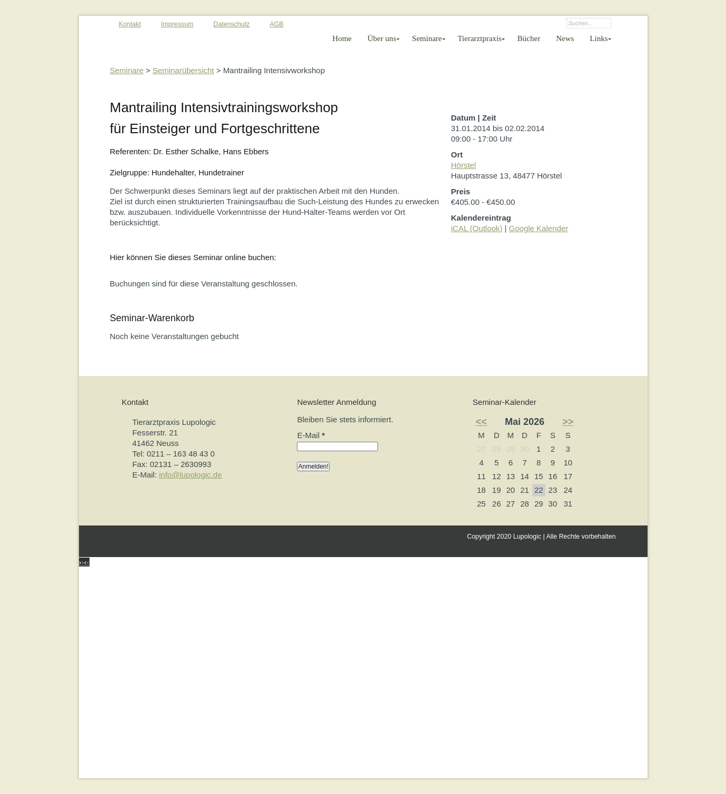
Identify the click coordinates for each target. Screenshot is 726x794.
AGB (276, 24)
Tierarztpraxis (480, 38)
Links (599, 38)
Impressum (177, 24)
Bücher (529, 38)
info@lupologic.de (190, 474)
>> (567, 421)
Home (342, 38)
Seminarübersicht (183, 70)
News (565, 38)
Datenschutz (231, 24)
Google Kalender (539, 228)
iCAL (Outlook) (477, 228)
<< (481, 421)
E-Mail (311, 435)
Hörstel (463, 165)
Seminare (427, 38)
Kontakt (130, 24)
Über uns (381, 38)
